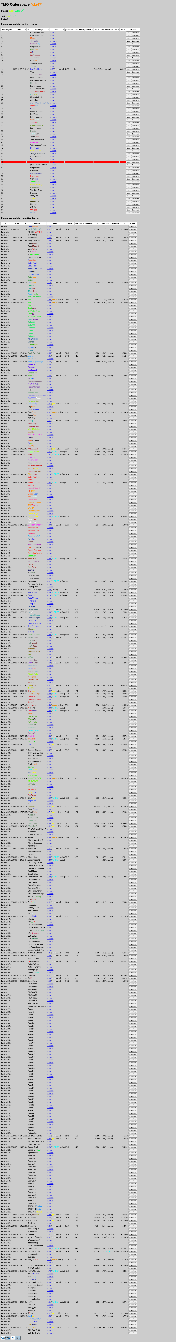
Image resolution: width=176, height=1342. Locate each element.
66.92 (49, 412)
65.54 (49, 283)
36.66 (49, 449)
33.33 (49, 708)
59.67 (49, 229)
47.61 (49, 744)
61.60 (49, 626)
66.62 (49, 806)
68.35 (49, 837)
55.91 (49, 452)
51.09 (49, 637)
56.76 (49, 657)
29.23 (49, 694)
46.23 (49, 595)
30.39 (49, 559)
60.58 (49, 376)
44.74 (49, 739)
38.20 (49, 474)
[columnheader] (7, 29)
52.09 (49, 618)
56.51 (49, 849)
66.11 (49, 421)
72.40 (49, 300)
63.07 (49, 238)
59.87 (49, 685)
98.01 (49, 356)
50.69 (49, 798)
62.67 (52, 69)
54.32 (49, 609)
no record (53, 32)
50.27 (49, 483)
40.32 (49, 826)
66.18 (49, 663)
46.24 (49, 711)
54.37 (49, 581)
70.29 (49, 697)
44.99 (49, 691)
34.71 (49, 812)
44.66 (49, 240)
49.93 (49, 736)
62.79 (49, 592)
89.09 (49, 590)
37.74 (49, 516)
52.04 (49, 353)
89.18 (49, 778)
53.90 (49, 525)
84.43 (49, 705)
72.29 (49, 302)
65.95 (49, 404)
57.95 (49, 823)
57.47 (49, 750)
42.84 (49, 612)
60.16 (49, 362)
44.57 (49, 454)
